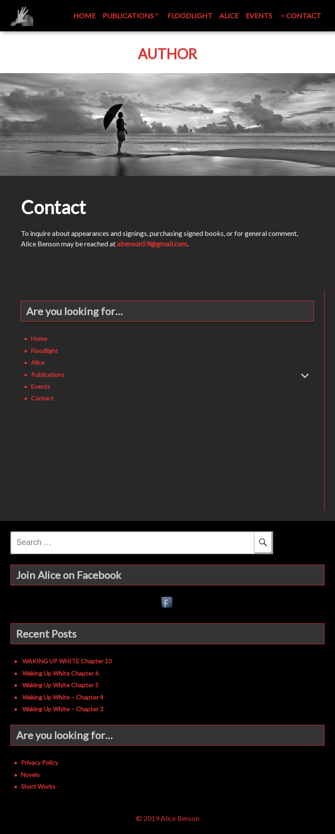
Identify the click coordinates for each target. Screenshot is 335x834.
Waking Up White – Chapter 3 (62, 709)
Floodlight (190, 15)
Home (84, 15)
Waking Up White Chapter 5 (60, 685)
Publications (128, 15)
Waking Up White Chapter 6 (60, 673)
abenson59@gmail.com (152, 243)
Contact (303, 15)
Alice (229, 15)
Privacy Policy (39, 762)
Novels (30, 774)
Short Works (38, 786)
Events (259, 15)
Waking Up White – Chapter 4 (62, 697)
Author (167, 54)
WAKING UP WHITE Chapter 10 (67, 661)
